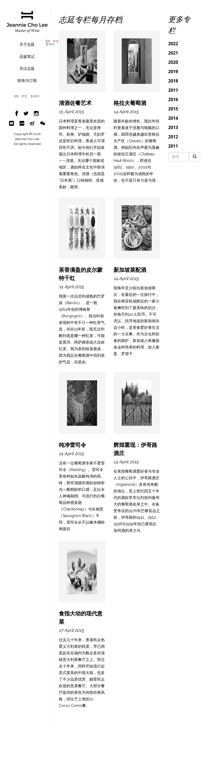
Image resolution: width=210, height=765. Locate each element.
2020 (173, 62)
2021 (173, 53)
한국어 (50, 44)
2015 (173, 109)
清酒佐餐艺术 (75, 103)
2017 (173, 90)
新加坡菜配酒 (129, 270)
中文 (56, 41)
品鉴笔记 (27, 56)
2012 (173, 137)
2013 (173, 127)
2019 (173, 71)
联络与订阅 (27, 80)
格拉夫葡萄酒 (129, 103)
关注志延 (27, 68)
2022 (173, 44)
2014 (173, 118)
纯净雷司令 (72, 445)
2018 (173, 81)
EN (48, 41)
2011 (173, 146)
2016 (173, 99)
